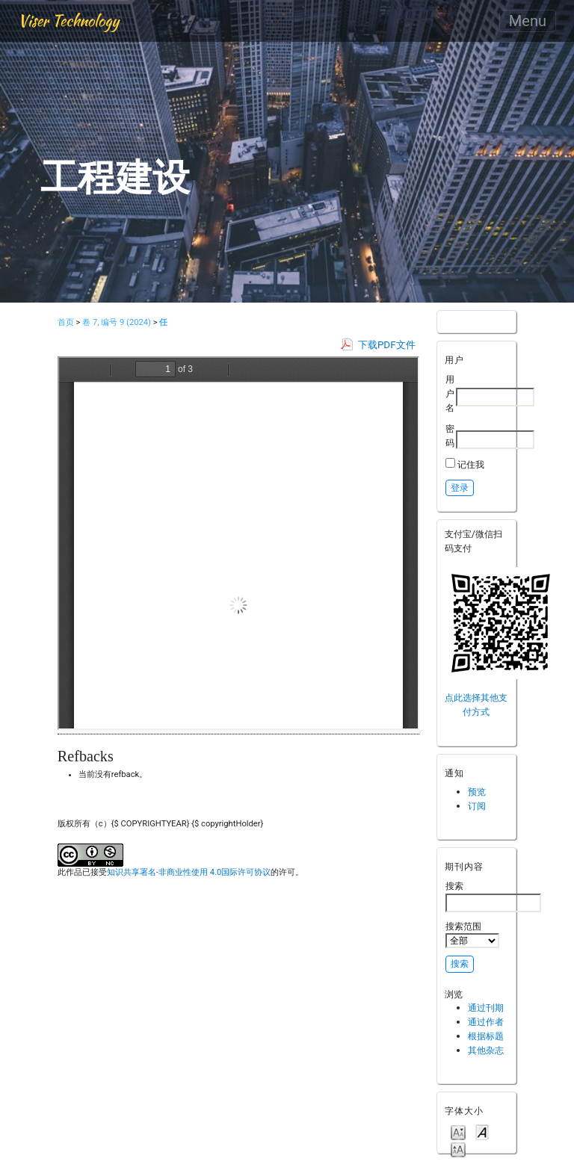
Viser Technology (68, 20)
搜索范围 (472, 934)
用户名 (449, 393)
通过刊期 (486, 1007)
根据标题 (486, 1036)
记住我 (470, 464)
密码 (449, 435)
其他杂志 (486, 1050)
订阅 (477, 805)
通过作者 (486, 1021)
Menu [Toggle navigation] (527, 21)
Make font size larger (458, 1148)
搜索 (493, 896)
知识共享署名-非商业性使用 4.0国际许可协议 (189, 872)
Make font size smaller (458, 1131)
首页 (66, 322)
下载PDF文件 (387, 344)
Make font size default (482, 1131)
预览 (477, 791)
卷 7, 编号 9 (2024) (116, 322)
